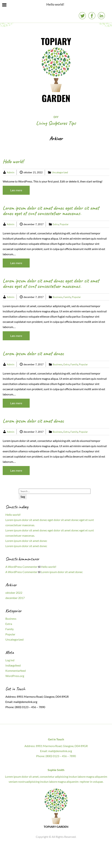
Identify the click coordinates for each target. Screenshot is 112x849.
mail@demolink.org (25, 701)
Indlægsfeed (13, 665)
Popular (64, 224)
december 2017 (15, 598)
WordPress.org (14, 676)
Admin (10, 172)
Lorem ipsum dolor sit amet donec (33, 353)
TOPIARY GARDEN (56, 69)
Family (67, 296)
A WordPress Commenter (21, 566)
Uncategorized (60, 172)
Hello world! (13, 161)
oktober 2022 (13, 592)
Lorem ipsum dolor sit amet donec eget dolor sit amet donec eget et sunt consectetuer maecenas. (51, 210)
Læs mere (16, 190)
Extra (56, 224)
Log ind (9, 660)
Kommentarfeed (15, 670)
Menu (4, 4)
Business (57, 296)
